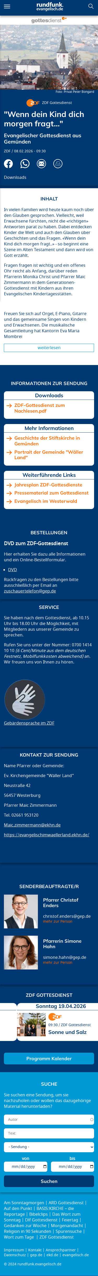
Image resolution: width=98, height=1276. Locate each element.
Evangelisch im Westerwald (45, 501)
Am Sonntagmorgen (24, 1203)
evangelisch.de (75, 1255)
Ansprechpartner (61, 1250)
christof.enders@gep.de (67, 916)
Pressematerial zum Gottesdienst (51, 493)
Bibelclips (38, 1214)
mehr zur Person (57, 921)
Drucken (57, 163)
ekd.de (52, 1255)
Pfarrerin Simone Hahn (62, 944)
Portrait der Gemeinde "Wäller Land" (48, 454)
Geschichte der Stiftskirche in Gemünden (47, 440)
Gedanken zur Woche (25, 1226)
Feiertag (70, 1220)
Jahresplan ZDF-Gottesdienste (48, 485)
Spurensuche (69, 1231)
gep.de (36, 1255)
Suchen (91, 6)
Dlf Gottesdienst (41, 1220)
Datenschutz (15, 1255)
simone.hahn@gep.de (64, 957)
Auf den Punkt (18, 1209)
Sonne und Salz (67, 1032)
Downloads (15, 177)
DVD (12, 570)
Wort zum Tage (19, 1237)
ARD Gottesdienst (66, 1203)
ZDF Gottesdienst (57, 103)
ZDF (7, 151)
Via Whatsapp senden (25, 163)
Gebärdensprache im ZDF (29, 723)
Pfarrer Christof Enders (60, 903)
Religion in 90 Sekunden (27, 1231)
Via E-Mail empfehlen (41, 163)
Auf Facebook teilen (8, 163)
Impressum (14, 1250)
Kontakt (35, 1250)
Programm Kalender (49, 1059)
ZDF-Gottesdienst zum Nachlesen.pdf (39, 408)
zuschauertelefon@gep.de (30, 591)
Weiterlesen (49, 348)
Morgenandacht (67, 1226)
